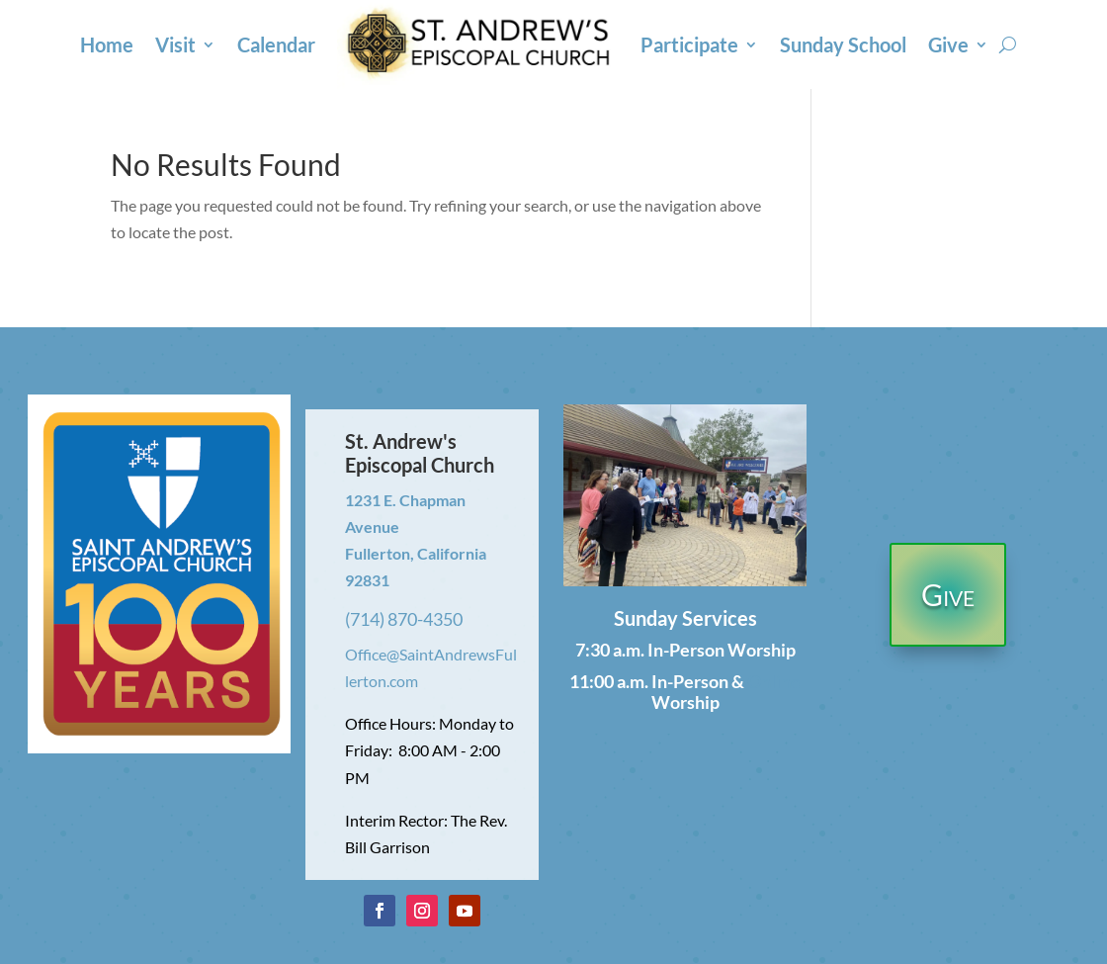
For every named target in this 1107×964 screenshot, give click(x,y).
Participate (689, 44)
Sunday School (843, 44)
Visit (175, 44)
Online (774, 681)
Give (948, 44)
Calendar (276, 44)
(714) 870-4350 (404, 619)
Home (106, 44)
